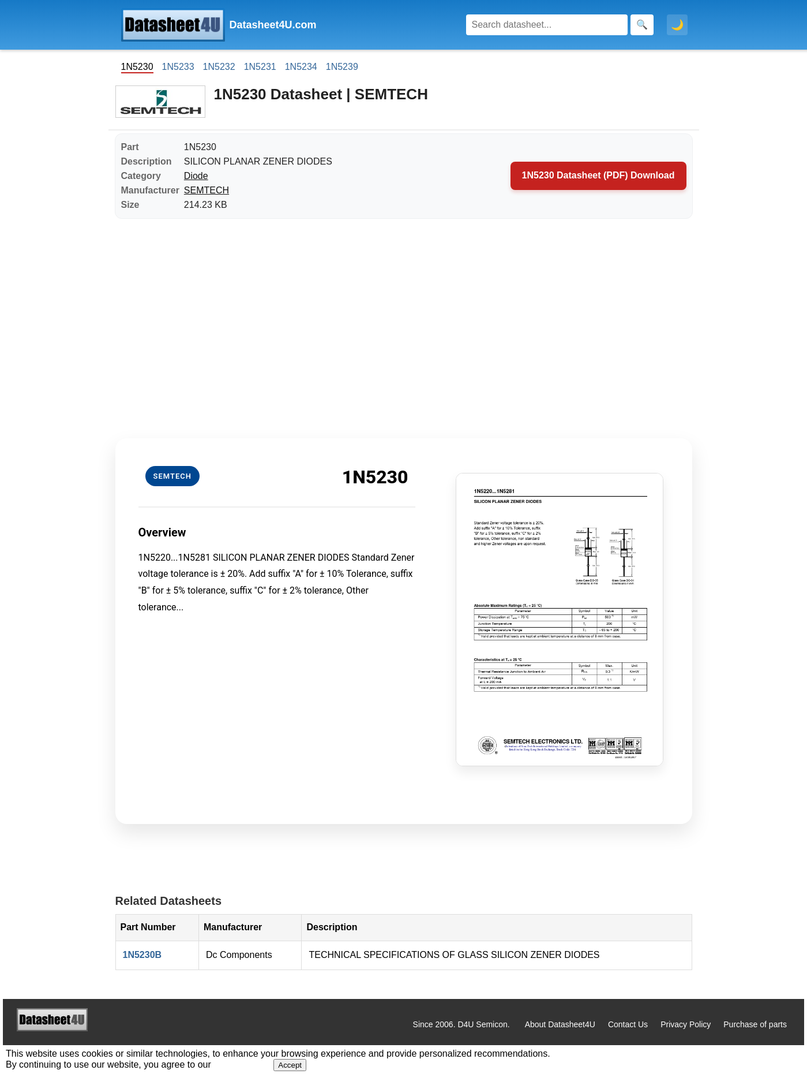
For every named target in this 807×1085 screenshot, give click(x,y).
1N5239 (342, 67)
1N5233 (178, 67)
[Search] (547, 24)
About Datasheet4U (560, 1024)
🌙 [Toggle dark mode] (677, 25)
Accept (290, 1065)
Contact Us (628, 1024)
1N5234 (301, 67)
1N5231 (260, 67)
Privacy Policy (685, 1024)
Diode (196, 176)
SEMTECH (206, 190)
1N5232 (219, 67)
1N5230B (142, 955)
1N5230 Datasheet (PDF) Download (598, 175)
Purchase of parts (755, 1024)
